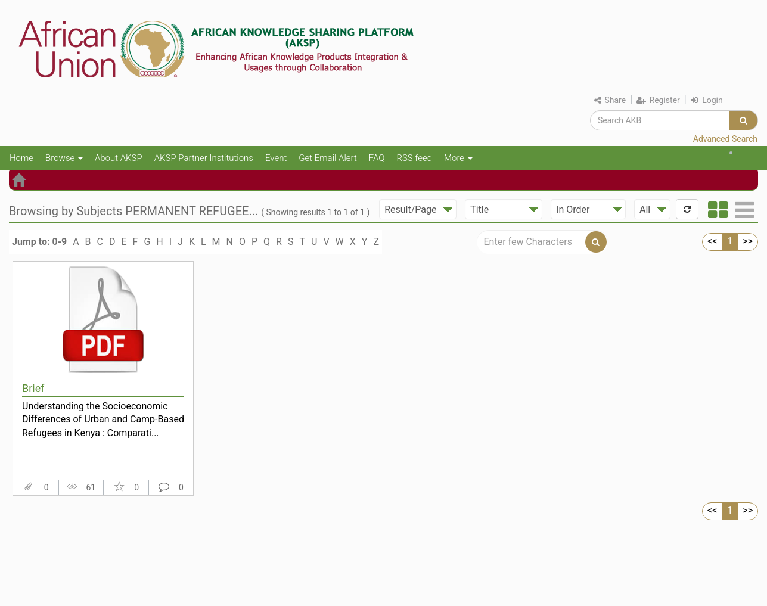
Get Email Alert (328, 158)
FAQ (377, 158)
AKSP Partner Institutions (203, 158)
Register (658, 100)
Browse (64, 158)
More (458, 158)
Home (21, 158)
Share (610, 100)
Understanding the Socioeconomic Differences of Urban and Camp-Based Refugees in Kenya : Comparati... (103, 419)
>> (748, 241)
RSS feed (414, 158)
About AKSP (118, 158)
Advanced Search (725, 139)
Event (276, 158)
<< (712, 241)
